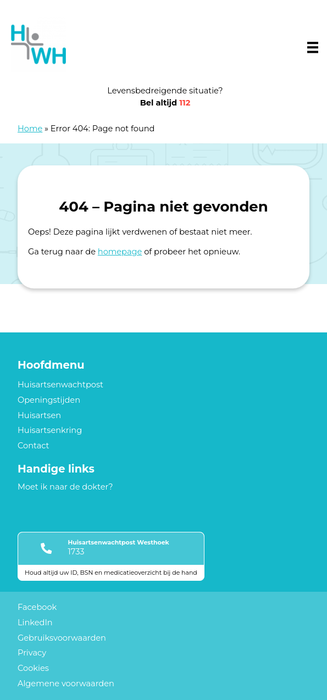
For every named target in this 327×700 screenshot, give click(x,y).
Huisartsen (39, 415)
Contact (33, 446)
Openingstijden (49, 400)
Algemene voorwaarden (66, 683)
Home (30, 129)
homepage (120, 252)
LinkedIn (35, 622)
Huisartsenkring (50, 430)
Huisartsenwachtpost (60, 385)
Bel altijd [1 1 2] (165, 103)
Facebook (37, 607)
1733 (76, 552)
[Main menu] (312, 47)
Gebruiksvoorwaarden (62, 638)
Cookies (33, 668)
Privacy (32, 653)
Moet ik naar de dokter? (65, 487)
